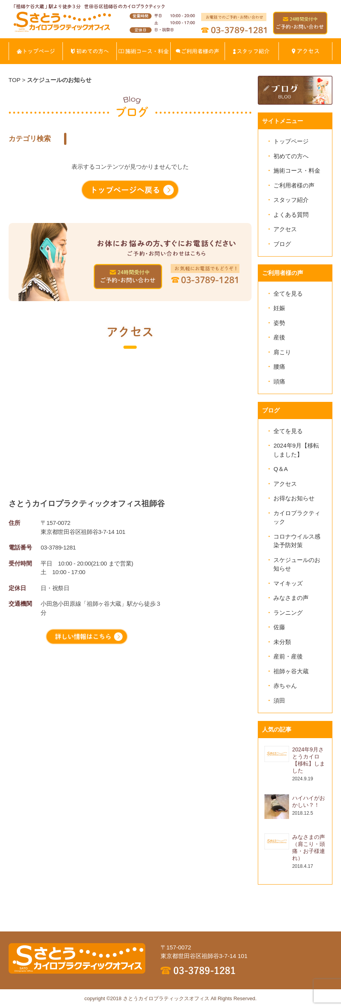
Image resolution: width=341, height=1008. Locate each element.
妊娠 (279, 308)
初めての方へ (291, 156)
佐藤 (279, 627)
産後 (279, 337)
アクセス (285, 229)
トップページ (291, 141)
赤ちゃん (285, 685)
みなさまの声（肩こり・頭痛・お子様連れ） (308, 847)
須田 (279, 700)
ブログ (282, 244)
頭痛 (279, 381)
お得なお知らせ (293, 498)
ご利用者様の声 (293, 185)
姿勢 (279, 322)
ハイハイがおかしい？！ (308, 801)
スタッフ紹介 (291, 199)
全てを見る (288, 293)
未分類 (282, 642)
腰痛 (279, 366)
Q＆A (280, 469)
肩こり (282, 352)
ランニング (288, 612)
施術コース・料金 (296, 170)
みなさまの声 (291, 597)
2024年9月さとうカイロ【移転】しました (308, 760)
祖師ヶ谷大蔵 (291, 671)
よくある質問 (291, 214)
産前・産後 (288, 656)
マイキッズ (288, 583)
